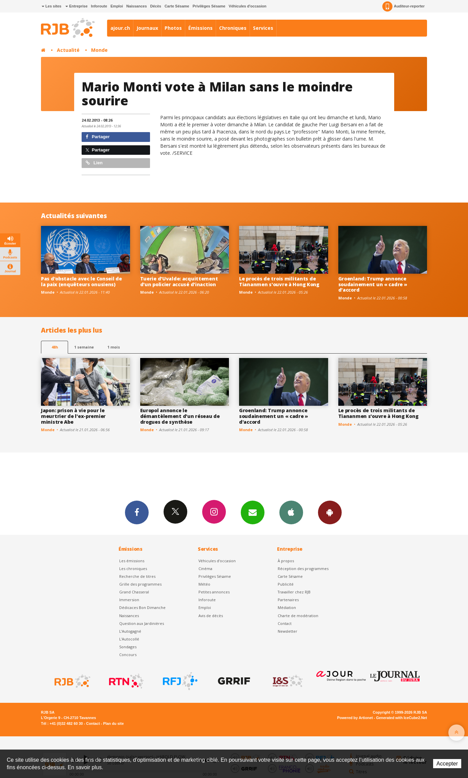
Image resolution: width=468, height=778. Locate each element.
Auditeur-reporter (403, 6)
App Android (330, 512)
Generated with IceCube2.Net (401, 718)
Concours (127, 654)
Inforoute (99, 6)
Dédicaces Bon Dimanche (142, 607)
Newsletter (287, 631)
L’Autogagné (130, 631)
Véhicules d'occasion (247, 6)
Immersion (129, 599)
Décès (155, 6)
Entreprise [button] (76, 6)
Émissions (200, 28)
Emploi (116, 6)
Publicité (286, 584)
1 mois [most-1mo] (113, 347)
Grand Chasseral (134, 592)
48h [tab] (54, 347)
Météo (204, 584)
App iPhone (291, 512)
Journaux (147, 28)
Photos (173, 28)
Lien (94, 162)
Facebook (137, 512)
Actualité (68, 50)
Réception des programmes (303, 568)
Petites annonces (214, 592)
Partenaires (288, 599)
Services (263, 28)
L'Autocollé (129, 639)
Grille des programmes (140, 584)
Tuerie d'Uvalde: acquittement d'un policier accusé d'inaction (179, 281)
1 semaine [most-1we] (84, 347)
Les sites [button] (51, 6)
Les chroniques (133, 568)
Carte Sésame (177, 6)
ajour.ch (120, 28)
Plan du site (113, 723)
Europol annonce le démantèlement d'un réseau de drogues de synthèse (180, 416)
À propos (286, 561)
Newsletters (252, 512)
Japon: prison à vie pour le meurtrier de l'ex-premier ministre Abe (73, 416)
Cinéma (205, 568)
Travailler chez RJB (294, 592)
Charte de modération (298, 615)
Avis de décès (210, 615)
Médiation (287, 607)
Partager (98, 136)
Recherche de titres (137, 576)
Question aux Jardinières (141, 623)
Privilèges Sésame (209, 6)
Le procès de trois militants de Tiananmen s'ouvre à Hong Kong (279, 281)
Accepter (447, 763)
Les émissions (131, 561)
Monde (99, 50)
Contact (285, 623)
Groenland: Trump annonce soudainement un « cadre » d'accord (372, 284)
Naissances (136, 6)
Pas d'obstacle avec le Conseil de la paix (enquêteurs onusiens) (81, 281)
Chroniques (233, 28)
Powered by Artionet (355, 718)
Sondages (127, 647)
